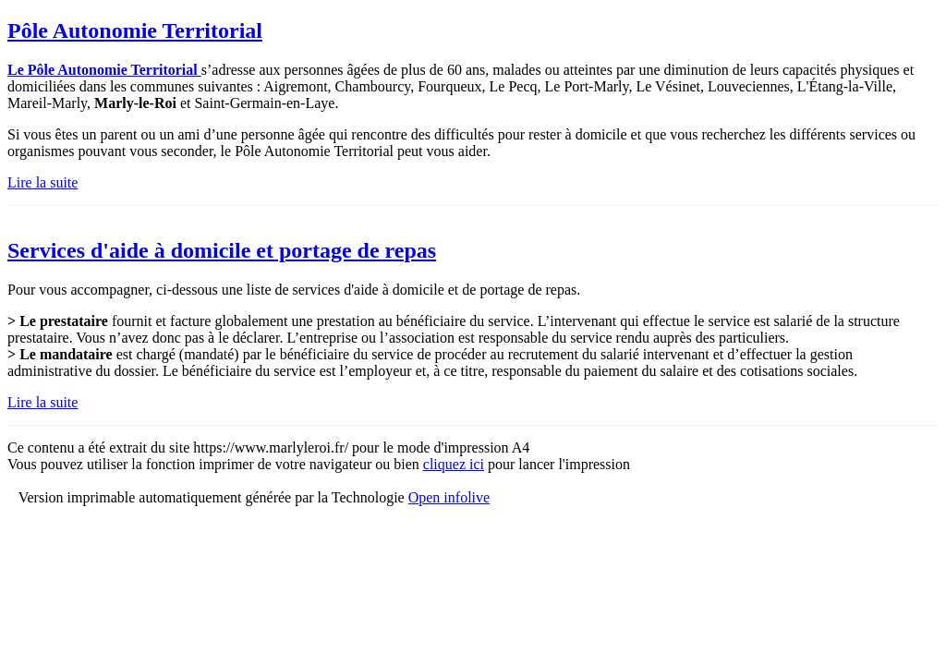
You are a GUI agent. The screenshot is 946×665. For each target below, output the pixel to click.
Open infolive (449, 497)
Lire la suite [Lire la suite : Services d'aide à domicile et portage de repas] (42, 402)
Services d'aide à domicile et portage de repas (221, 250)
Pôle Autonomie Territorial (134, 30)
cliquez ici (453, 464)
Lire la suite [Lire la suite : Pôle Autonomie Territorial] (42, 182)
